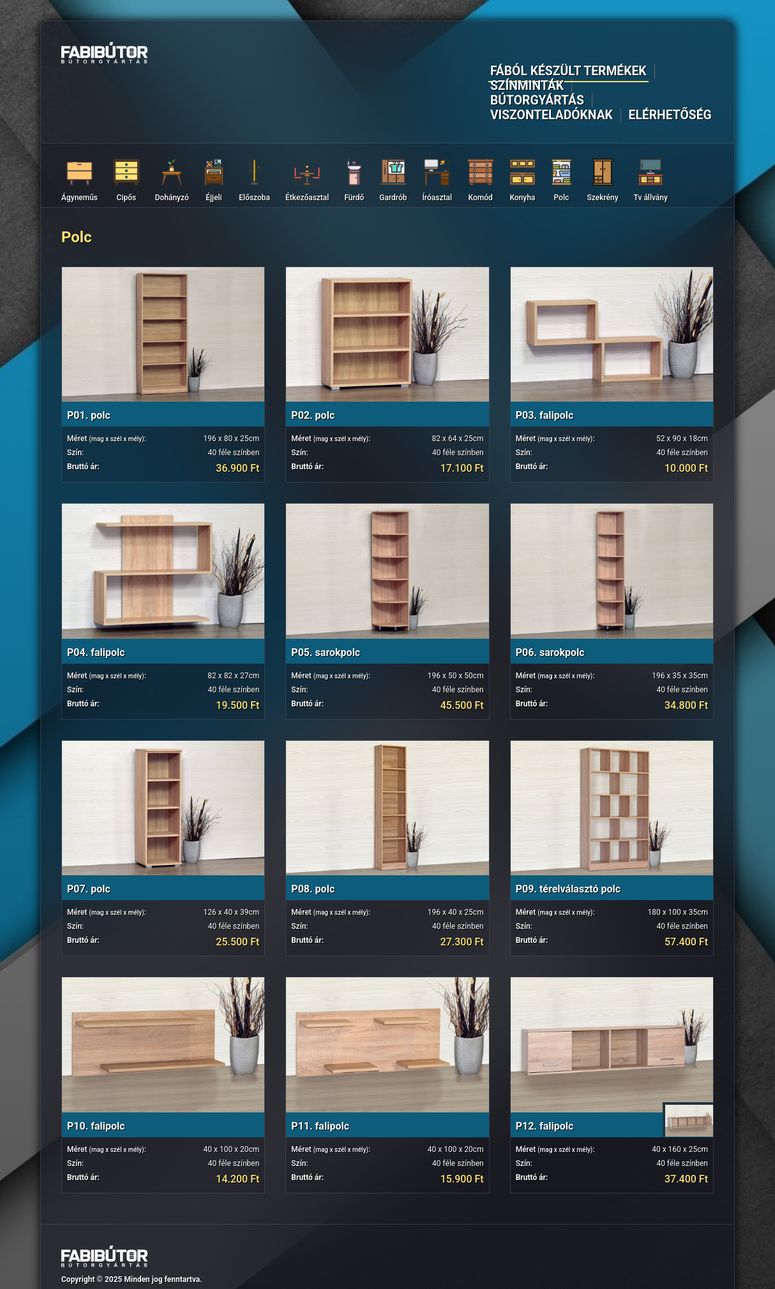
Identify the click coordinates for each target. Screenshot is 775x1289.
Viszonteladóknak (582, 55)
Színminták (400, 55)
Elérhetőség (679, 55)
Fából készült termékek (294, 55)
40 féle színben (234, 397)
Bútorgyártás (481, 55)
